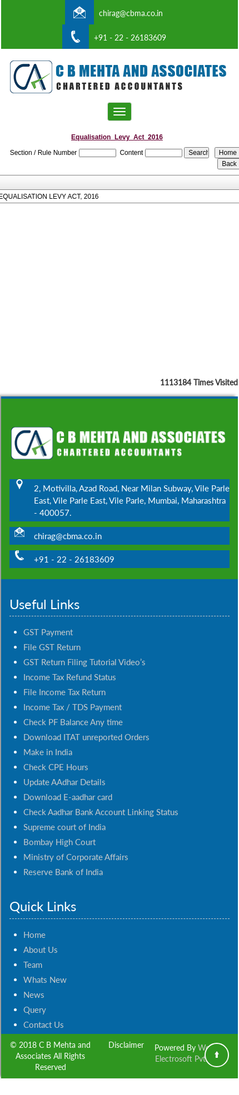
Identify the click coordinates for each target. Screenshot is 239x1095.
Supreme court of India (64, 817)
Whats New (45, 970)
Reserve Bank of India (63, 862)
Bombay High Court (59, 832)
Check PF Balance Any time (73, 712)
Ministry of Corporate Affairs (75, 847)
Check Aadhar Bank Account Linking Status (100, 802)
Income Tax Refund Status (69, 667)
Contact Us (43, 1014)
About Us (40, 940)
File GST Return (52, 637)
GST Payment (48, 622)
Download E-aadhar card (67, 787)
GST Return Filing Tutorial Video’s (84, 652)
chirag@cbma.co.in (131, 13)
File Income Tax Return (64, 682)
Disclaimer (126, 1044)
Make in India (47, 742)
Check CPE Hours (55, 757)
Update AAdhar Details (64, 772)
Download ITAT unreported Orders (86, 727)
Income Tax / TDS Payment (72, 697)
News (33, 984)
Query (34, 999)
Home (34, 925)
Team (32, 955)
